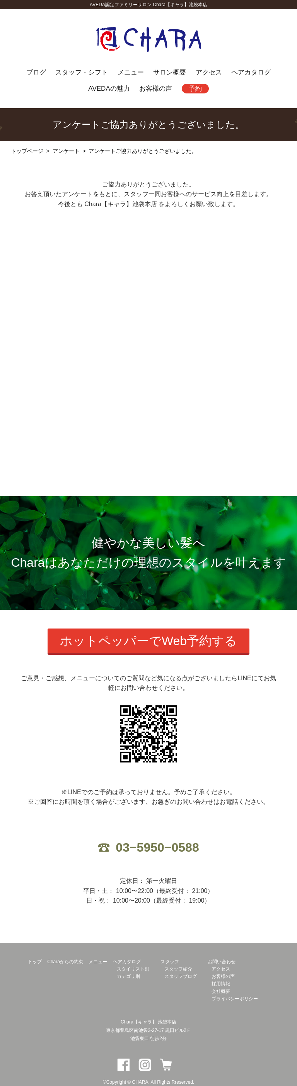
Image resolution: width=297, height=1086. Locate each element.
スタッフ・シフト (81, 72)
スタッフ (169, 961)
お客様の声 (155, 88)
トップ (35, 961)
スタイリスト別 (133, 969)
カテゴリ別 (128, 976)
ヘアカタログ (251, 72)
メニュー (131, 72)
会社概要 (221, 991)
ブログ (36, 72)
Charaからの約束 (65, 961)
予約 (195, 88)
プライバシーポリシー (235, 998)
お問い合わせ (222, 961)
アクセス (209, 72)
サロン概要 (169, 72)
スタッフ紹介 (178, 969)
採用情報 (221, 983)
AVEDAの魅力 (109, 88)
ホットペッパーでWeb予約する (148, 641)
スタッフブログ (180, 976)
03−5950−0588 (157, 847)
